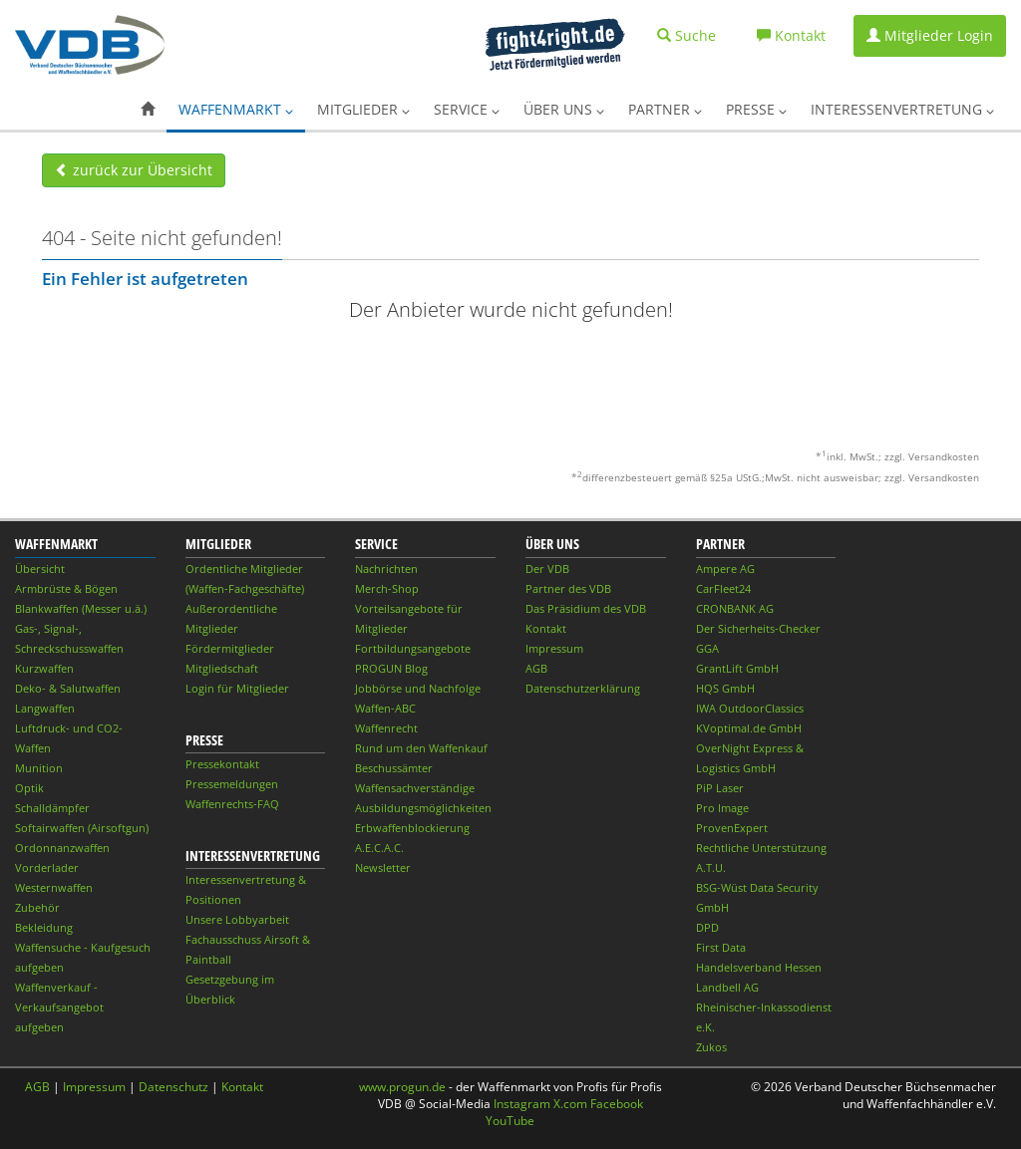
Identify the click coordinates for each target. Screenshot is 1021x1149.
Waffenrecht (386, 727)
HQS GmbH (725, 688)
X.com (570, 1103)
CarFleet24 (723, 588)
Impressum (554, 648)
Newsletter (383, 867)
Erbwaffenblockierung (412, 827)
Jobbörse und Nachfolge (418, 688)
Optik (29, 787)
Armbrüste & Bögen (66, 588)
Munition (39, 767)
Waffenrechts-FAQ (232, 803)
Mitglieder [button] (363, 109)
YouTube (510, 1120)
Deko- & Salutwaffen (68, 688)
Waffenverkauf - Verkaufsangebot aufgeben (59, 1007)
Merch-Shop (387, 588)
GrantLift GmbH (737, 668)
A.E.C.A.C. (379, 847)
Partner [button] (665, 109)
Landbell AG (727, 987)
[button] (148, 110)
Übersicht (40, 568)
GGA (707, 648)
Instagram (522, 1103)
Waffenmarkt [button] (235, 109)
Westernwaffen (54, 887)
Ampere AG (725, 568)
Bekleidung (44, 927)
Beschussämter (394, 767)
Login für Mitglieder (237, 688)
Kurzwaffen (44, 668)
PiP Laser (720, 787)
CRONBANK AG (735, 608)
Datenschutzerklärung (582, 688)
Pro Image (722, 807)
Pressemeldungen (231, 783)
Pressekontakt (222, 763)
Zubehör (37, 907)
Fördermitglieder (229, 648)
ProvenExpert (732, 827)
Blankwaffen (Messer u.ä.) (81, 608)
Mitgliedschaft (221, 668)
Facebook (616, 1103)
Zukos (711, 1046)
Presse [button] (756, 109)
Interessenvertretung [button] (902, 109)
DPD (707, 927)
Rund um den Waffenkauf (421, 747)
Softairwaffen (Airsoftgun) (82, 827)
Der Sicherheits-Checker (758, 628)
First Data (721, 947)
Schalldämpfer (52, 807)
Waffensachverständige (415, 787)
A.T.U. (711, 867)
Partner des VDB (568, 588)
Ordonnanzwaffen (62, 847)
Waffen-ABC (385, 708)
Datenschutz (173, 1086)
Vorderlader (47, 867)
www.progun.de (402, 1086)
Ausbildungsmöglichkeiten (423, 807)
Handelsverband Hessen (759, 967)
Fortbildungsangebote (413, 648)
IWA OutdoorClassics (750, 708)
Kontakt (545, 628)
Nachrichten (386, 568)
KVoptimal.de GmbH (749, 727)
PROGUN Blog (391, 668)
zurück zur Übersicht (133, 169)
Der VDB (547, 568)
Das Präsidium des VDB (585, 608)
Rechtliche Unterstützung (761, 847)
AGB (536, 668)
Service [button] (467, 109)
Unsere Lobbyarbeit (237, 919)
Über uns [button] (563, 109)
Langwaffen (45, 708)
